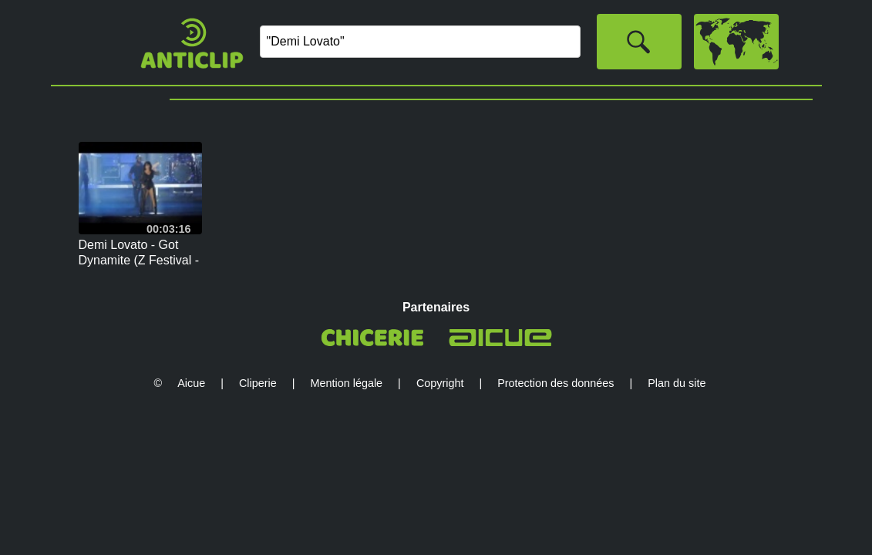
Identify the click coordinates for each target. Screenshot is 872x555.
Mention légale (347, 383)
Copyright (440, 383)
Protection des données (555, 383)
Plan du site (676, 383)
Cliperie (258, 383)
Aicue (191, 383)
